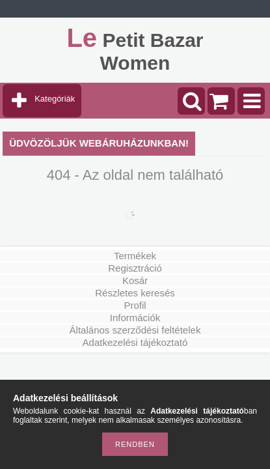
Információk (135, 317)
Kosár (135, 280)
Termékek (135, 255)
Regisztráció (135, 268)
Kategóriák (54, 99)
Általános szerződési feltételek (135, 329)
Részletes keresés (135, 292)
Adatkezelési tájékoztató (135, 342)
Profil (135, 305)
